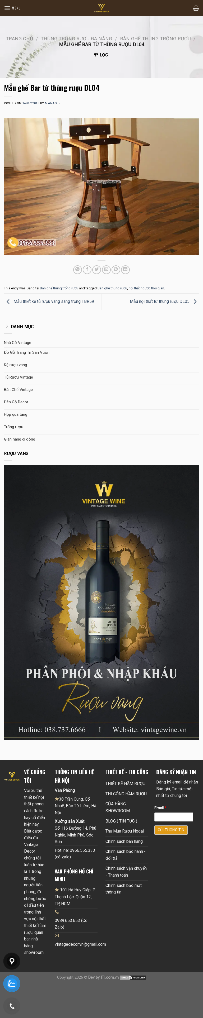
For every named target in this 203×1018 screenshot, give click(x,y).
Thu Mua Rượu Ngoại (124, 831)
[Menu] (12, 8)
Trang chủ (19, 38)
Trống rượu (13, 426)
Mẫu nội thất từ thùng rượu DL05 (164, 301)
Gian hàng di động (19, 439)
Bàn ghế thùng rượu (112, 288)
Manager (52, 103)
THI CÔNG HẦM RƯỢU (126, 793)
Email (160, 808)
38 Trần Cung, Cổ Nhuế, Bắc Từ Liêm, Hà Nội (75, 805)
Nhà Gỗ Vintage (17, 342)
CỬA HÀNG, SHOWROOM (117, 807)
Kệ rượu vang (15, 364)
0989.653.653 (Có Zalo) (71, 924)
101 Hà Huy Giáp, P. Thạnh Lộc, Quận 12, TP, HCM (75, 896)
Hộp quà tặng (15, 414)
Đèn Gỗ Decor (16, 402)
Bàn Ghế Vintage (18, 389)
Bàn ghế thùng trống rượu (155, 38)
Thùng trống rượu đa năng (76, 38)
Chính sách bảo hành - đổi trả (125, 855)
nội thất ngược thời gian (146, 288)
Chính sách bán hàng (124, 841)
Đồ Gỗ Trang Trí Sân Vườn (26, 352)
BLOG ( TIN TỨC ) (121, 821)
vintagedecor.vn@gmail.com (80, 944)
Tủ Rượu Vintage (18, 377)
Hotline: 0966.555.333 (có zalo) (75, 854)
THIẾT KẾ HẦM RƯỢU (125, 783)
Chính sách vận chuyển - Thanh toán (126, 872)
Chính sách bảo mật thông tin (123, 889)
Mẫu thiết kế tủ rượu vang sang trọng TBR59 (49, 301)
